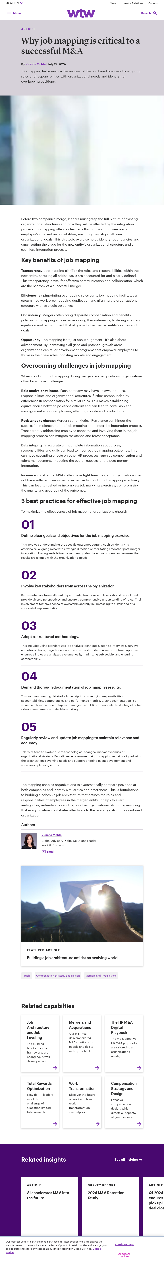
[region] (82, 1250)
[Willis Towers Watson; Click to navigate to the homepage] (81, 13)
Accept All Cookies (124, 1255)
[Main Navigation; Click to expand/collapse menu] (14, 13)
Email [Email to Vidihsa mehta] (50, 851)
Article (27, 975)
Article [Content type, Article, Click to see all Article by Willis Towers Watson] (28, 29)
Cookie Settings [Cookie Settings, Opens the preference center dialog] (124, 1244)
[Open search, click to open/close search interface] (149, 13)
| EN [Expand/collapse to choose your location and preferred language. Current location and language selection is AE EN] (15, 3)
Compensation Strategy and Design (58, 975)
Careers (153, 3)
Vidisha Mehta (36, 64)
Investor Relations (132, 3)
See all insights (128, 1159)
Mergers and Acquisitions (101, 975)
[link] (49, 1218)
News (113, 3)
